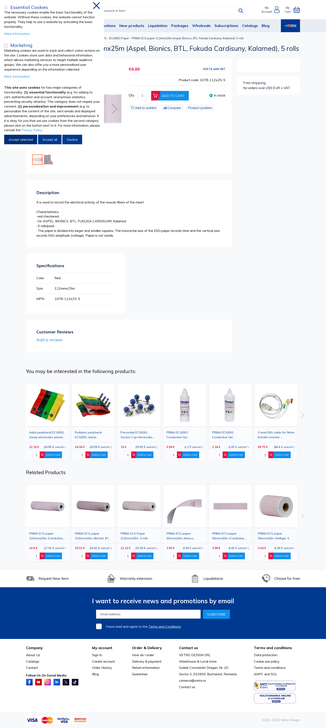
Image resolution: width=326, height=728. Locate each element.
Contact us (187, 687)
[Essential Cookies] (5, 7)
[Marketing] (5, 45)
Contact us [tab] (188, 647)
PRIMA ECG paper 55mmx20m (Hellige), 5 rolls (273, 536)
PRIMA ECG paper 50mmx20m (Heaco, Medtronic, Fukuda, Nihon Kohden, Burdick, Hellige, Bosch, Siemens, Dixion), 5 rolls (183, 536)
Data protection (265, 655)
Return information (146, 668)
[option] (139, 422)
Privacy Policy (31, 130)
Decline (72, 139)
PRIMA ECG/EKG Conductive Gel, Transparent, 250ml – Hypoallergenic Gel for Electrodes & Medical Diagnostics (181, 435)
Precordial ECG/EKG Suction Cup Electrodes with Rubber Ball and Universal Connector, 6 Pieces (136, 435)
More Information (17, 34)
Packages (179, 25)
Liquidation (157, 25)
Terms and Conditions (164, 626)
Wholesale (201, 25)
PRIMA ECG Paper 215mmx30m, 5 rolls (134, 536)
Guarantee (140, 674)
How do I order (143, 655)
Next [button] (302, 415)
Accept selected (21, 139)
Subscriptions (226, 25)
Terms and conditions (270, 668)
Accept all (49, 139)
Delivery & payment (147, 661)
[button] (114, 109)
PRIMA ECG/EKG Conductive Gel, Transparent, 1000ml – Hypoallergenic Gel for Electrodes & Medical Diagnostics (227, 435)
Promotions (105, 25)
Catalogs (250, 25)
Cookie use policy (266, 661)
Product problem (200, 108)
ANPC (258, 674)
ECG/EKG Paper (119, 38)
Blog (265, 25)
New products (131, 25)
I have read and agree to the (143, 626)
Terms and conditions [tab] (273, 647)
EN (290, 25)
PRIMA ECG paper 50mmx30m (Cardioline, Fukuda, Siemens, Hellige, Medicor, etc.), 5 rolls (229, 536)
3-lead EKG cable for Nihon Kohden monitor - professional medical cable (276, 435)
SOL (274, 674)
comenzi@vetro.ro (192, 680)
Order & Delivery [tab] (147, 647)
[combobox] (167, 11)
